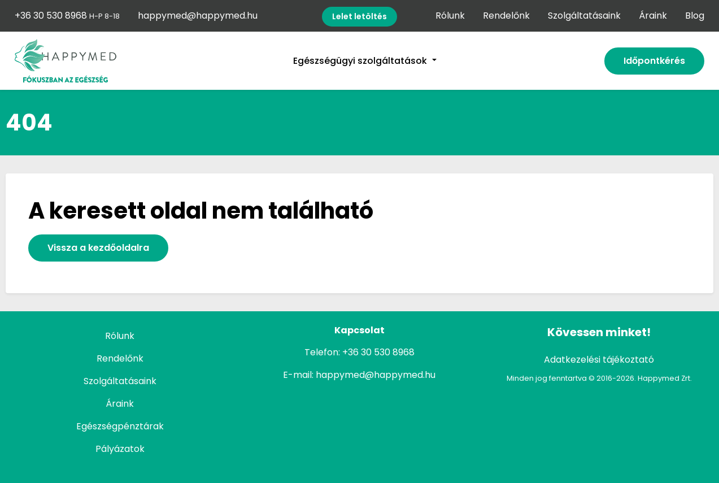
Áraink (653, 15)
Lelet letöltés (359, 16)
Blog (694, 15)
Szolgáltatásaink (584, 15)
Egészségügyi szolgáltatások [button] (361, 60)
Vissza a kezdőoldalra (98, 247)
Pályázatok (120, 448)
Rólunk (450, 15)
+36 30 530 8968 (67, 15)
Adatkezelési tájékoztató (599, 359)
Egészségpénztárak (120, 426)
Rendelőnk (506, 15)
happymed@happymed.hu (198, 15)
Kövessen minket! (599, 332)
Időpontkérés (654, 60)
